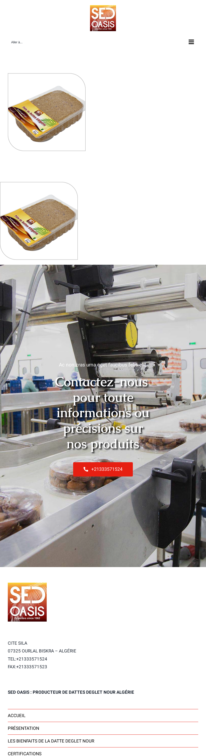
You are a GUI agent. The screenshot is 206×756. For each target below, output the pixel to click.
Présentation (23, 728)
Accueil (16, 715)
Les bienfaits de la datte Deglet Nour (51, 741)
